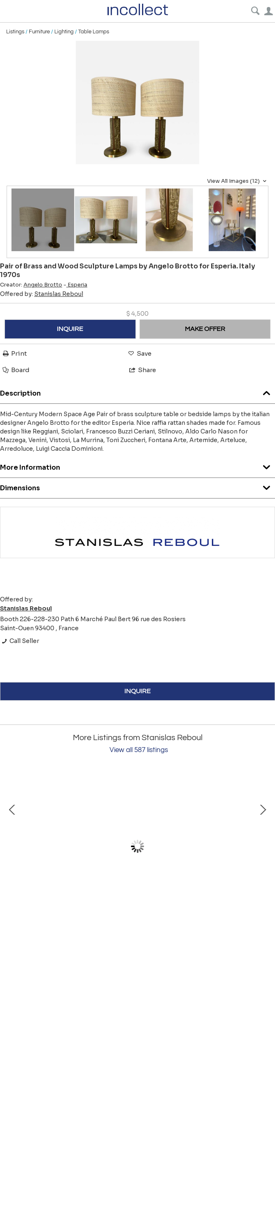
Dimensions (137, 486)
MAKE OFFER (205, 329)
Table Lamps (93, 32)
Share (142, 370)
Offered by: (41, 294)
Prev (12, 846)
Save (139, 353)
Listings (15, 32)
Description (137, 391)
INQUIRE (70, 329)
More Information (137, 465)
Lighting (64, 32)
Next (262, 846)
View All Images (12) (237, 181)
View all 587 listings (139, 750)
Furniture (39, 32)
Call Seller (19, 641)
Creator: (31, 285)
